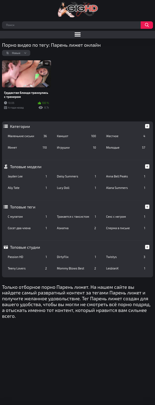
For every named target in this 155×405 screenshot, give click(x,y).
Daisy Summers (76, 176)
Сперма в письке (125, 228)
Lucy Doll (76, 188)
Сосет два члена (27, 228)
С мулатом (27, 216)
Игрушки (76, 147)
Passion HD (27, 257)
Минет (27, 147)
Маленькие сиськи (27, 136)
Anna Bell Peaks (125, 176)
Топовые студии (25, 247)
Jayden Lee (27, 176)
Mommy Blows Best (76, 268)
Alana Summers (125, 188)
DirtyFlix (76, 257)
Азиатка (76, 228)
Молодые (125, 147)
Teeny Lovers (27, 268)
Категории (20, 126)
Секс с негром (125, 216)
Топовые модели (25, 166)
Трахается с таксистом (76, 216)
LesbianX (125, 268)
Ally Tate (27, 188)
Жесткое (125, 136)
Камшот (76, 136)
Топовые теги (22, 206)
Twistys (125, 257)
